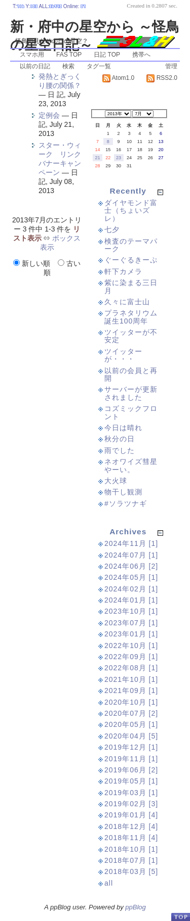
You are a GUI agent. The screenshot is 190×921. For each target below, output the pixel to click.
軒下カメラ (123, 271)
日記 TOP (107, 54)
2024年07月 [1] (131, 555)
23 (118, 157)
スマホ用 (32, 54)
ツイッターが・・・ (123, 355)
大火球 (115, 481)
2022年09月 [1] (131, 657)
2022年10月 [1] (131, 645)
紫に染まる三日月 (131, 286)
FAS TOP (69, 54)
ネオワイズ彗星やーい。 (131, 465)
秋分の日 (119, 439)
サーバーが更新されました (131, 393)
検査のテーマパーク (131, 245)
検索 (68, 66)
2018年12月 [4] (131, 826)
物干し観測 (123, 492)
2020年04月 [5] (131, 736)
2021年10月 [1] (131, 679)
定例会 (49, 115)
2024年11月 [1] (131, 543)
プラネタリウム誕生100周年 (131, 317)
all (108, 883)
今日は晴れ (123, 428)
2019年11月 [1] (131, 759)
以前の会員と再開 (131, 374)
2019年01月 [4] (131, 815)
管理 (171, 66)
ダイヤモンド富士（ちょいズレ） (131, 210)
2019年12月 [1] (131, 747)
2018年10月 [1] (131, 849)
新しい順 (32, 263)
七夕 (112, 229)
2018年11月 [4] (131, 838)
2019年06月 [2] (131, 770)
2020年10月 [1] (131, 702)
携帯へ (141, 54)
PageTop (180, 916)
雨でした (119, 450)
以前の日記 (35, 66)
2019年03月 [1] (131, 793)
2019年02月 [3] (131, 804)
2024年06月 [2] (131, 566)
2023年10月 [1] (131, 611)
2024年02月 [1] (131, 589)
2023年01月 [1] (131, 634)
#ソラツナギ (125, 503)
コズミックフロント (131, 412)
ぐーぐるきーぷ (131, 260)
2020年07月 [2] (131, 713)
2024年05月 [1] (131, 577)
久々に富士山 (127, 302)
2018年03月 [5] (131, 871)
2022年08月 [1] (131, 668)
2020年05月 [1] (131, 724)
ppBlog (135, 907)
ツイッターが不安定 (131, 336)
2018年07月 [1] (131, 860)
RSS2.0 (161, 77)
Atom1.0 (118, 77)
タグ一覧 (99, 66)
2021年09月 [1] (131, 690)
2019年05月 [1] (131, 781)
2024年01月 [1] (131, 600)
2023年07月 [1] (131, 623)
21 (97, 157)
